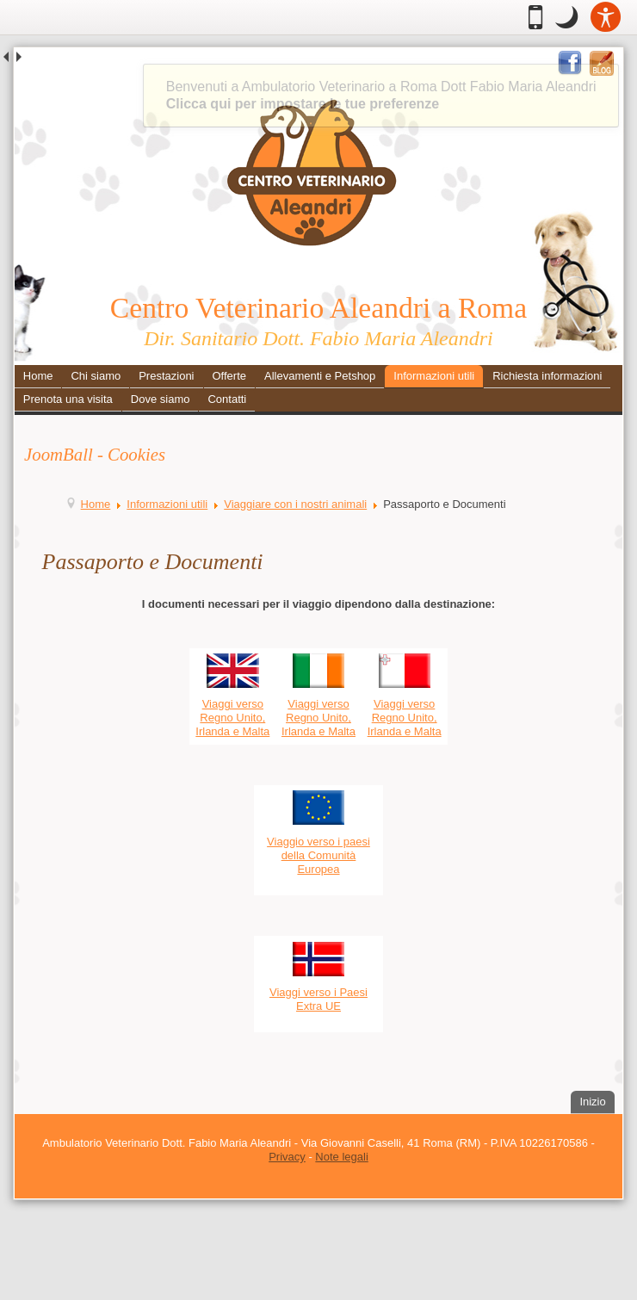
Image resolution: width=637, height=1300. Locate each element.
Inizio (597, 1099)
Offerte (229, 375)
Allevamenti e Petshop (319, 375)
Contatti (226, 399)
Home (38, 375)
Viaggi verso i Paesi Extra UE (318, 999)
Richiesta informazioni (547, 375)
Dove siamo (160, 399)
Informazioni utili (433, 375)
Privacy (287, 1156)
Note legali (341, 1156)
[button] (566, 17)
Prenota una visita (68, 399)
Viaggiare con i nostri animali (295, 504)
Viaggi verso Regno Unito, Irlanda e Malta (232, 717)
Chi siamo (96, 375)
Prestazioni (166, 375)
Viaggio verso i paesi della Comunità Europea (318, 855)
